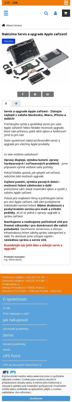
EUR (7, 2)
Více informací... (23, 392)
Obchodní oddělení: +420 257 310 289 (23, 280)
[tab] (6, 104)
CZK (15, 2)
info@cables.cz (11, 284)
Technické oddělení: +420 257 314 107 (23, 277)
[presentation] (6, 103)
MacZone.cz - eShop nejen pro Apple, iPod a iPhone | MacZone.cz (15, 13)
